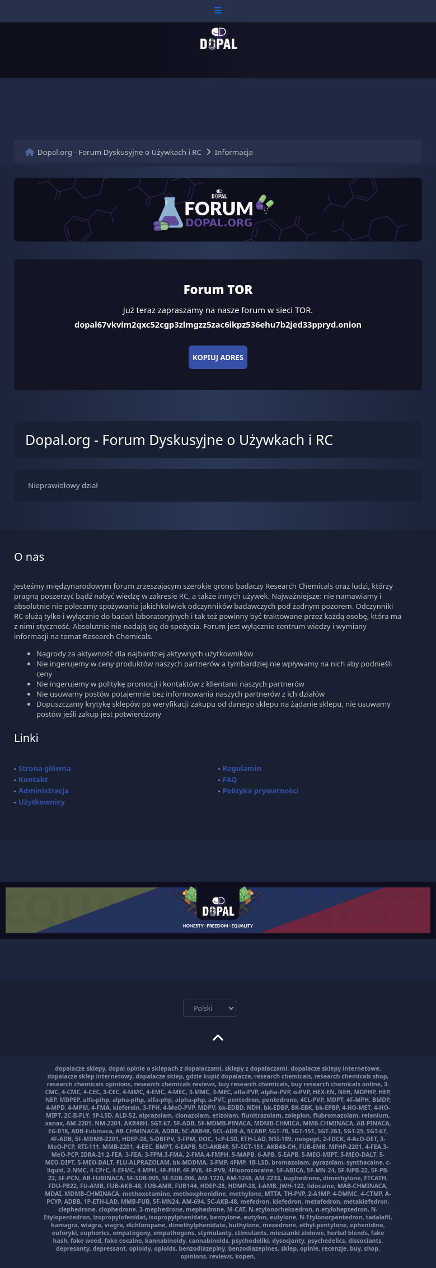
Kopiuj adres (218, 357)
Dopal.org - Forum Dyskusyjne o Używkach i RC (119, 152)
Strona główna (44, 768)
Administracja (43, 791)
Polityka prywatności (261, 791)
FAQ (230, 779)
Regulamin (242, 768)
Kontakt (33, 779)
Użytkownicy (41, 802)
